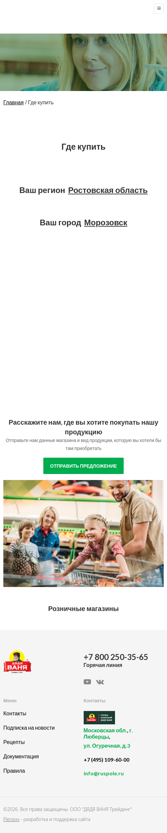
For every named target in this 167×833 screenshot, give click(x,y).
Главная (13, 102)
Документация (21, 756)
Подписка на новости (29, 727)
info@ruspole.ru (104, 773)
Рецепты (14, 742)
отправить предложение (83, 466)
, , (122, 741)
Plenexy (11, 819)
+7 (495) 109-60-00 (106, 759)
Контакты (14, 713)
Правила (14, 770)
